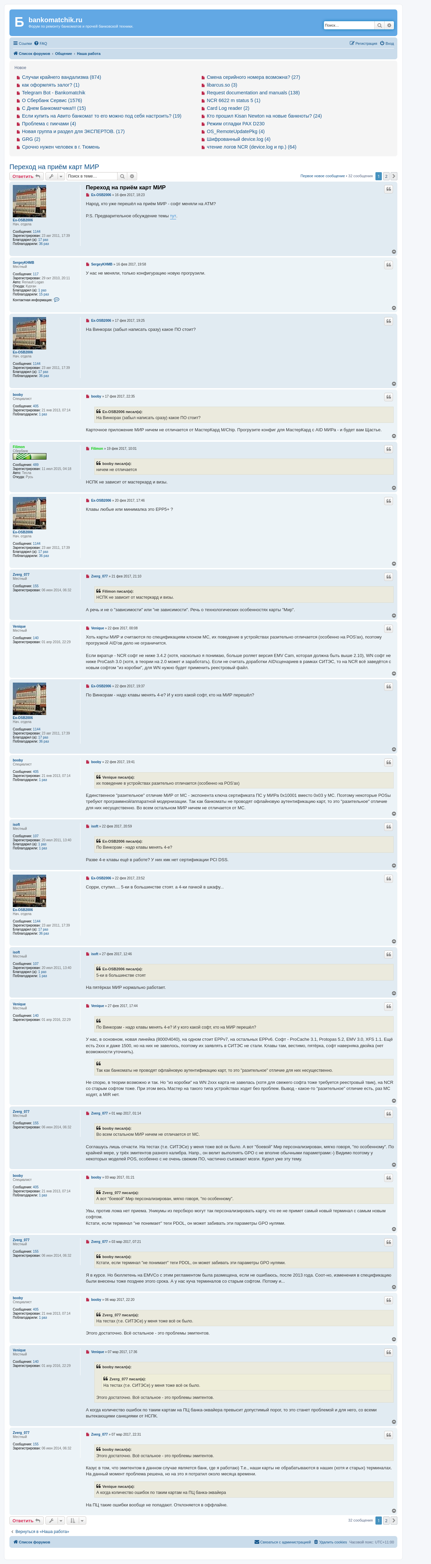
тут (173, 215)
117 (36, 274)
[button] (394, 176)
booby (18, 395)
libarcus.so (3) (222, 85)
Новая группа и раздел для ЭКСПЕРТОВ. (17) (73, 131)
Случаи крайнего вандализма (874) (61, 77)
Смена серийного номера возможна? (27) (253, 77)
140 (36, 638)
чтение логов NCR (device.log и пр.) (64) (251, 147)
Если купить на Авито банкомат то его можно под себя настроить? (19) (101, 116)
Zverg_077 (21, 574)
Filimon (19, 447)
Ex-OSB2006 (23, 220)
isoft (16, 824)
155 (36, 586)
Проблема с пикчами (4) (49, 123)
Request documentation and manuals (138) (253, 92)
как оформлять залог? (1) (50, 85)
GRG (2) (31, 139)
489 (36, 465)
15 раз (44, 294)
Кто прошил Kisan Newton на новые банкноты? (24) (264, 116)
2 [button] (386, 176)
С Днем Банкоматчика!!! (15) (54, 108)
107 (36, 836)
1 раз (42, 290)
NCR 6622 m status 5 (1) (233, 100)
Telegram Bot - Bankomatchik (53, 92)
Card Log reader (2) (228, 108)
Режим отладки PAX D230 (236, 123)
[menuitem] (40, 43)
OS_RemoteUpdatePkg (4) (236, 131)
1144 (36, 231)
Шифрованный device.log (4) (238, 139)
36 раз (44, 244)
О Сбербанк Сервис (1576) (52, 100)
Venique (19, 626)
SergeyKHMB (23, 262)
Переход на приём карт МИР (54, 166)
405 (36, 406)
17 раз (43, 240)
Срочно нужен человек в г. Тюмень (61, 147)
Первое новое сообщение (322, 176)
